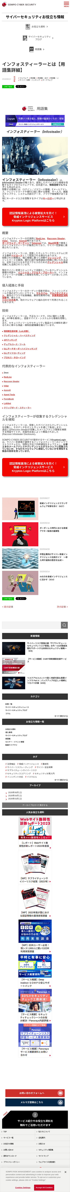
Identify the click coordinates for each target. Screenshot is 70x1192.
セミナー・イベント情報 (14, 742)
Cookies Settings (23, 1187)
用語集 (14, 79)
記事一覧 (8, 704)
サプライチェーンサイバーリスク (22, 770)
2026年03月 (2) (15, 799)
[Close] (65, 1172)
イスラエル (32, 777)
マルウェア (24, 78)
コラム (7, 714)
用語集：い (54, 78)
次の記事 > (62, 607)
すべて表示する (61, 716)
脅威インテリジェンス (29, 764)
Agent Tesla (9, 394)
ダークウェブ (47, 80)
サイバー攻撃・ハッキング (30, 80)
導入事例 (8, 732)
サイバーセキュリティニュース (17, 707)
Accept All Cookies (44, 1187)
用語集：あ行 (43, 78)
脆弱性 (46, 764)
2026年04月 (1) (15, 796)
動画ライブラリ (11, 745)
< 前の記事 (7, 607)
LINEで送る (8, 86)
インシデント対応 (15, 777)
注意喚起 (11, 764)
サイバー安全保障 (45, 767)
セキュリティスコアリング (19, 773)
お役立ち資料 (10, 729)
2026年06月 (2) (15, 792)
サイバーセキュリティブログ (16, 710)
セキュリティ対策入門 (44, 773)
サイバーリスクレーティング (20, 767)
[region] (35, 1180)
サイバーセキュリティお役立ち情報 (35, 17)
